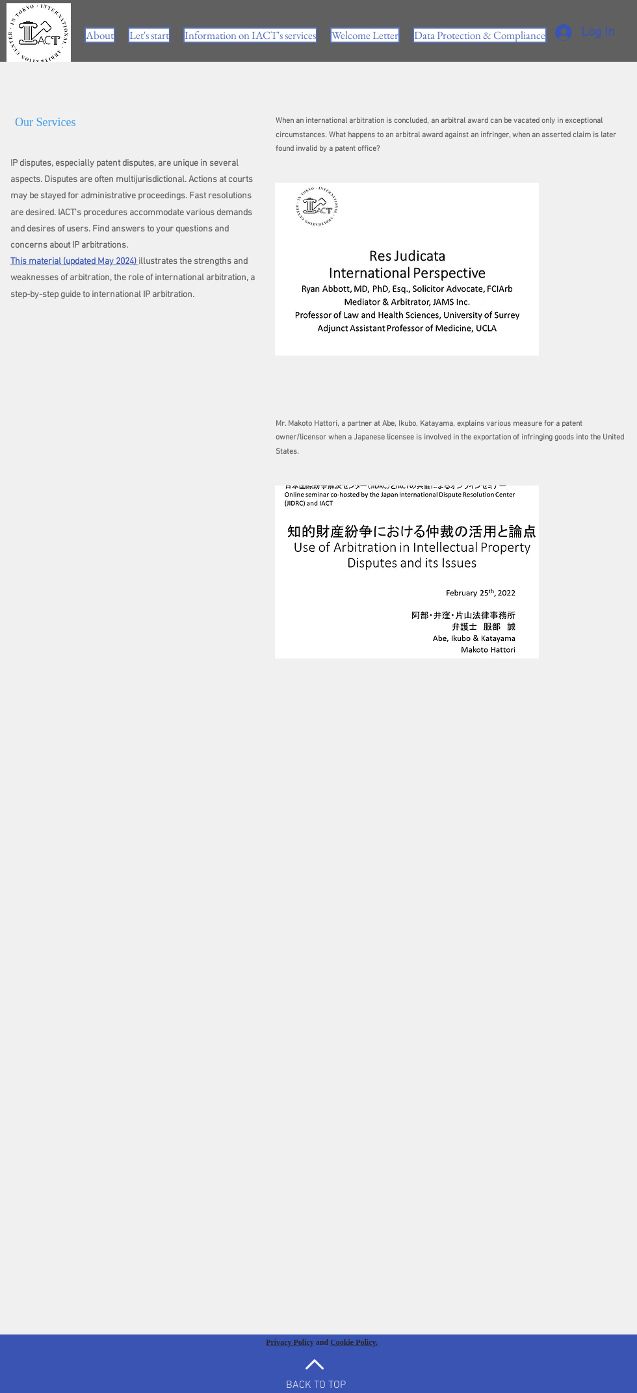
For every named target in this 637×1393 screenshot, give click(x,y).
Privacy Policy (290, 1342)
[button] (250, 35)
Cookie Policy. (354, 1342)
